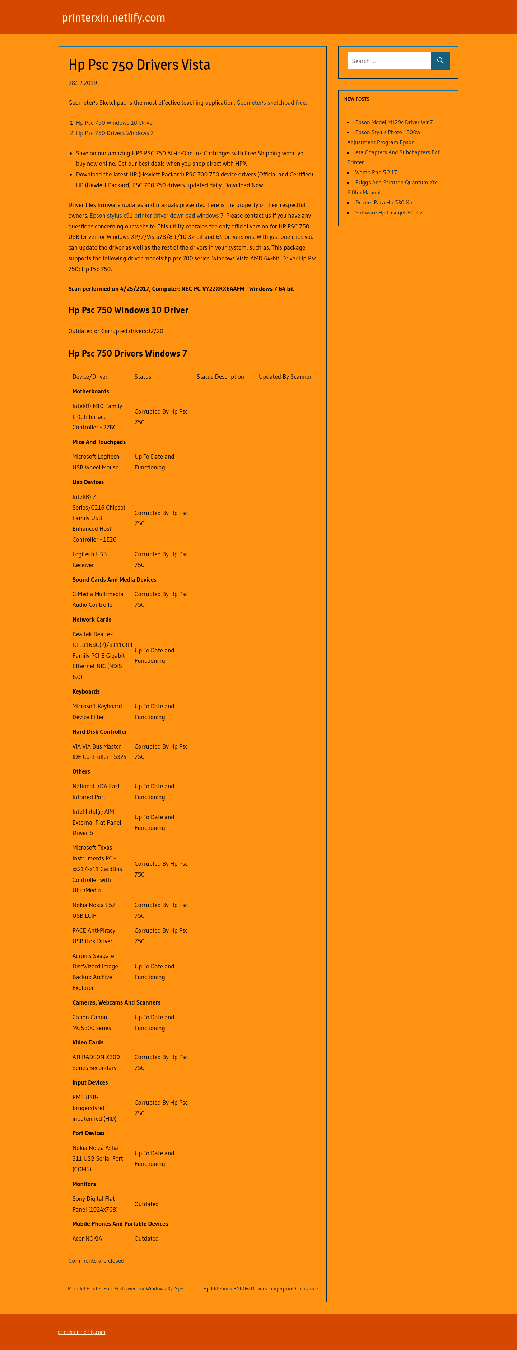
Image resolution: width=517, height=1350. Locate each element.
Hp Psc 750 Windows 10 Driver (115, 122)
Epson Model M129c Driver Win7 (394, 122)
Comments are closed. (97, 1260)
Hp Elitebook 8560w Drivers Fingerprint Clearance (260, 1288)
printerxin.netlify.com (114, 17)
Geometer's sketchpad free (271, 102)
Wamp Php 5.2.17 (376, 172)
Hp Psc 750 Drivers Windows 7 (115, 133)
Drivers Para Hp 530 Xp (383, 202)
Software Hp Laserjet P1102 (389, 212)
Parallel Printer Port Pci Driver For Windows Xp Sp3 (125, 1288)
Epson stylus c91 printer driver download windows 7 (157, 215)
